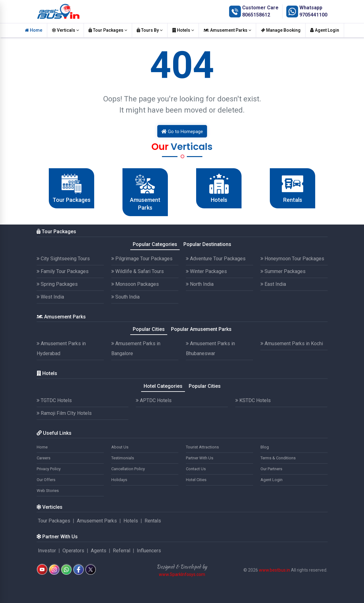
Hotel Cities (196, 479)
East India (273, 284)
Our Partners (271, 468)
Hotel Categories (163, 386)
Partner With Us (199, 458)
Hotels (183, 30)
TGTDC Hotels (54, 400)
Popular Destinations (207, 244)
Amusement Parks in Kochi (291, 343)
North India (200, 284)
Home (33, 30)
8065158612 (256, 15)
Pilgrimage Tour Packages (142, 259)
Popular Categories (155, 244)
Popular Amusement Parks (201, 329)
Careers (43, 458)
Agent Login (324, 30)
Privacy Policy (49, 468)
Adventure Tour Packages (216, 259)
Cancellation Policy (128, 468)
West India (50, 297)
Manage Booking (281, 30)
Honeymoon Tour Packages (292, 259)
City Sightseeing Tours (63, 259)
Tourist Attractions (202, 447)
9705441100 (313, 15)
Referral (121, 551)
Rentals (153, 521)
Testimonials (122, 458)
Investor (47, 551)
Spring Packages (57, 284)
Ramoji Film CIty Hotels (64, 413)
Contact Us (196, 468)
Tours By (150, 30)
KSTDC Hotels (253, 400)
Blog (264, 447)
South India (125, 297)
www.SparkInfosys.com (182, 574)
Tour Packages (108, 30)
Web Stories (48, 490)
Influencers (149, 551)
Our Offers (46, 479)
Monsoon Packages (135, 284)
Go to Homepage (182, 131)
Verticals (65, 30)
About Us (119, 447)
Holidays (119, 479)
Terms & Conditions (278, 458)
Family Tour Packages (63, 271)
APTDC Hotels (154, 400)
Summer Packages (283, 271)
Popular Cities (149, 329)
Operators (73, 551)
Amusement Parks (227, 30)
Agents (98, 551)
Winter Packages (206, 271)
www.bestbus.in (274, 570)
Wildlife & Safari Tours (137, 271)
